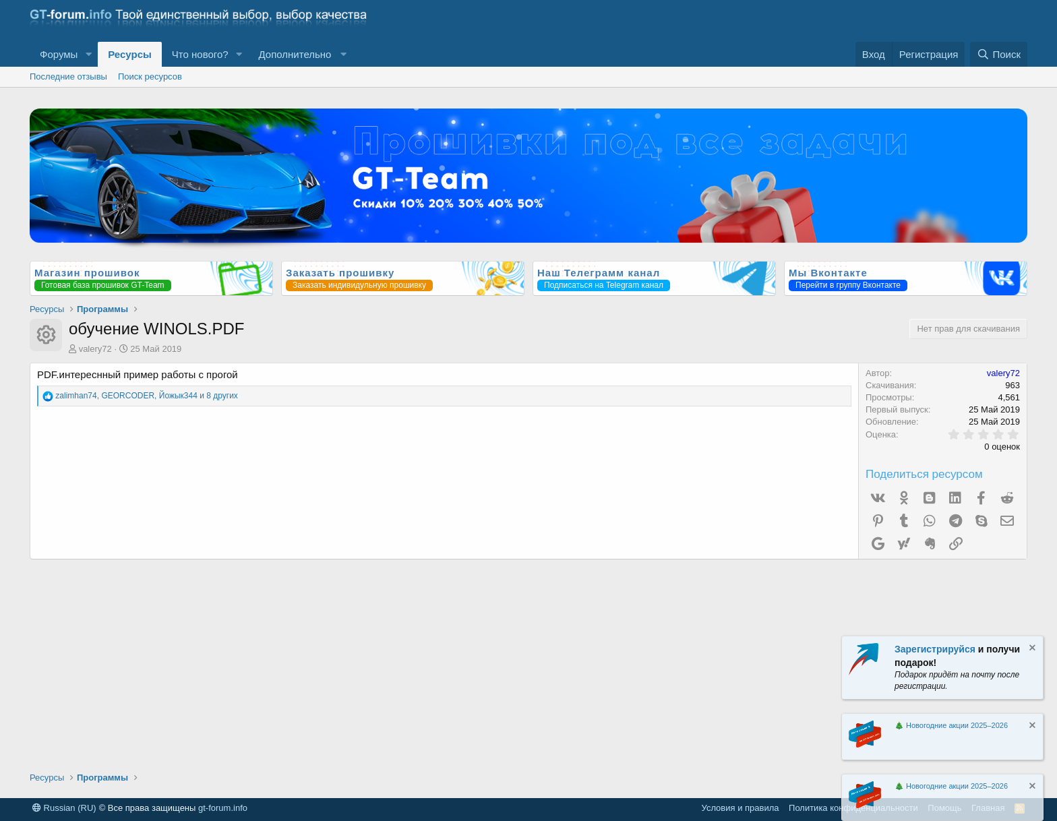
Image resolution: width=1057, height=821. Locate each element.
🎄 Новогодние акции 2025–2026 (951, 725)
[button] (88, 54)
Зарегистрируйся (935, 649)
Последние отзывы (68, 76)
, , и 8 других (146, 395)
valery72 (95, 349)
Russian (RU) (64, 808)
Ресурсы (130, 54)
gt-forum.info (222, 808)
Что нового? (200, 54)
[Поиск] (998, 54)
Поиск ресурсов (150, 76)
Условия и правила (740, 808)
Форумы (59, 54)
